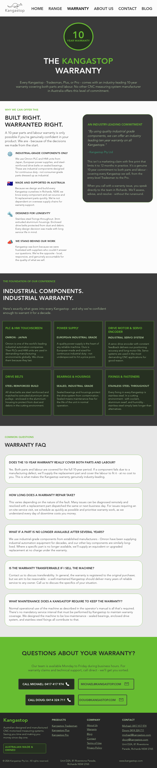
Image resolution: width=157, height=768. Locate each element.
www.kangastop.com (131, 760)
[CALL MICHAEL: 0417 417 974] (46, 684)
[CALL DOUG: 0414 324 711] (49, 700)
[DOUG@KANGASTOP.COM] (102, 700)
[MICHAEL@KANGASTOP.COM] (106, 684)
